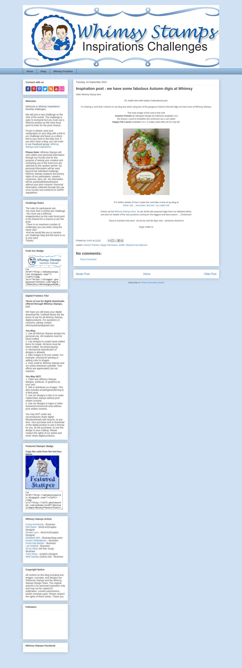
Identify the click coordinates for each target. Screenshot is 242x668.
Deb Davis (31, 534)
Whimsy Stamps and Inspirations (42, 145)
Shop (43, 71)
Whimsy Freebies (63, 71)
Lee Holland (32, 553)
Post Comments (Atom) (153, 282)
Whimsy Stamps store (126, 211)
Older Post (210, 274)
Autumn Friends (91, 245)
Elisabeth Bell (33, 545)
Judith (122, 245)
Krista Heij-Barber (35, 550)
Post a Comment (88, 259)
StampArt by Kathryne (136, 245)
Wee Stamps (32, 563)
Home (30, 71)
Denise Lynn (32, 539)
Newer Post (83, 274)
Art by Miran (32, 555)
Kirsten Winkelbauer (36, 547)
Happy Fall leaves (108, 245)
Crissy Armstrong (35, 531)
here (176, 116)
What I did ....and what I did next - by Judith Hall (146, 205)
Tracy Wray (31, 561)
